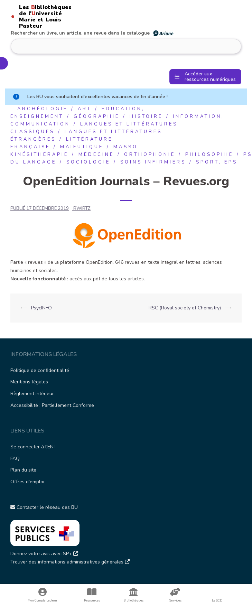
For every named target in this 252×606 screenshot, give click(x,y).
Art (85, 109)
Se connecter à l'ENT (33, 447)
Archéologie (42, 109)
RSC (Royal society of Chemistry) (185, 308)
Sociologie (88, 162)
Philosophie (209, 154)
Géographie (97, 116)
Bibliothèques (133, 595)
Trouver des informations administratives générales (70, 562)
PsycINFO (41, 308)
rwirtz (82, 208)
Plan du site (23, 470)
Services (175, 595)
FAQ (15, 458)
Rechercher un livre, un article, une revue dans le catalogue (92, 33)
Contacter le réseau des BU (44, 507)
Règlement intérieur (32, 393)
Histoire (146, 116)
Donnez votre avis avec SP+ (44, 553)
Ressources (92, 595)
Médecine (96, 154)
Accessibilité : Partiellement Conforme (52, 405)
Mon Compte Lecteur (42, 595)
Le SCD (217, 600)
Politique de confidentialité (39, 370)
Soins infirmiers (153, 162)
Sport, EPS (216, 162)
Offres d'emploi (27, 481)
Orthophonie (149, 154)
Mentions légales (29, 382)
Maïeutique (81, 147)
